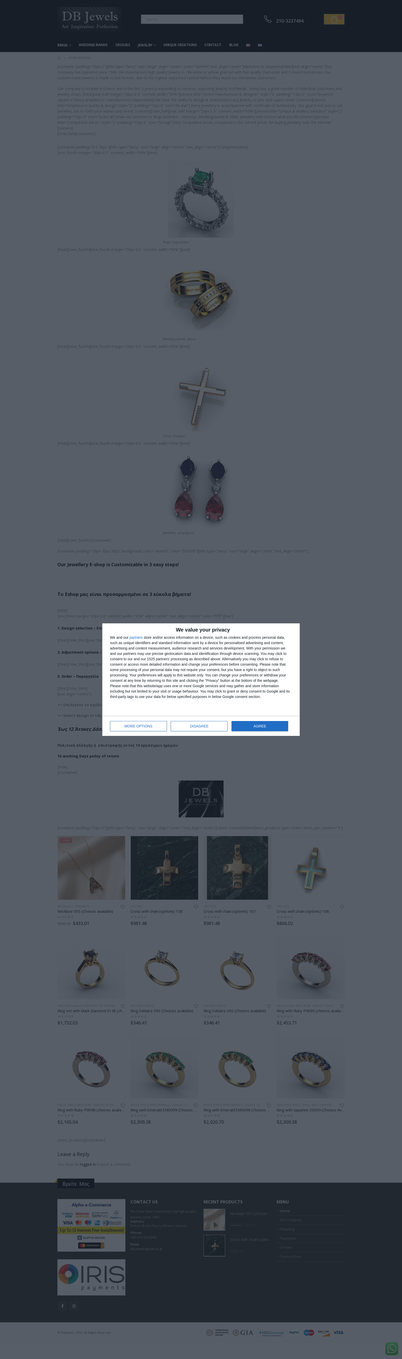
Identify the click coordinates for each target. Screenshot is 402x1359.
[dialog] (201, 679)
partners (136, 637)
